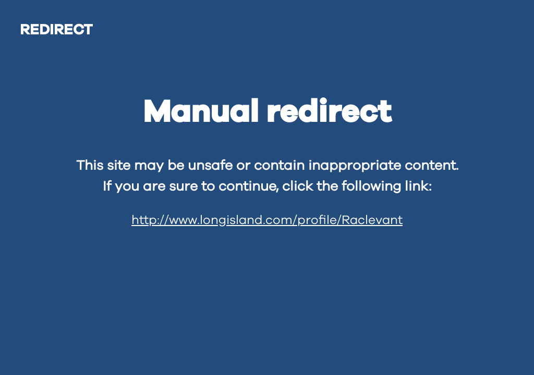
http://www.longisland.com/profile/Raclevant (267, 220)
